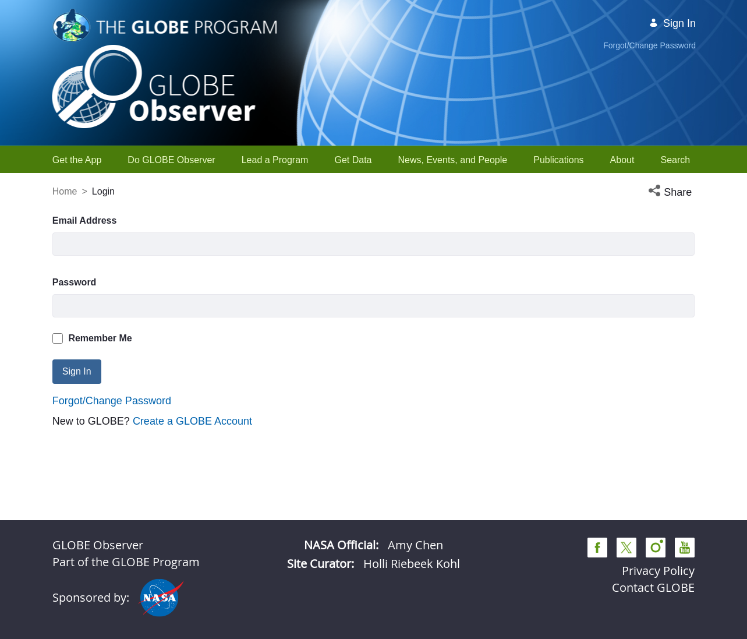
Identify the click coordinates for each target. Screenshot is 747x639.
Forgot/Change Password (649, 45)
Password (74, 282)
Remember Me (92, 338)
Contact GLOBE (653, 587)
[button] (671, 192)
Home (64, 191)
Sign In (672, 23)
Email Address (84, 220)
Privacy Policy (658, 570)
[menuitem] (77, 160)
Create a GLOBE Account (192, 421)
